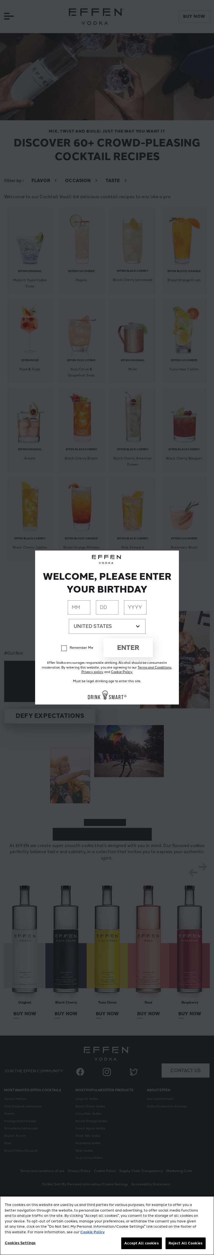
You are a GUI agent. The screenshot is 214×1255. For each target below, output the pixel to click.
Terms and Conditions (154, 667)
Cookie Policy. (122, 672)
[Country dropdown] (107, 626)
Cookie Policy (92, 1232)
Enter (128, 648)
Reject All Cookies (186, 1243)
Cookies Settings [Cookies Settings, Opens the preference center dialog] (20, 1243)
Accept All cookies (141, 1243)
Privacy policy (92, 672)
